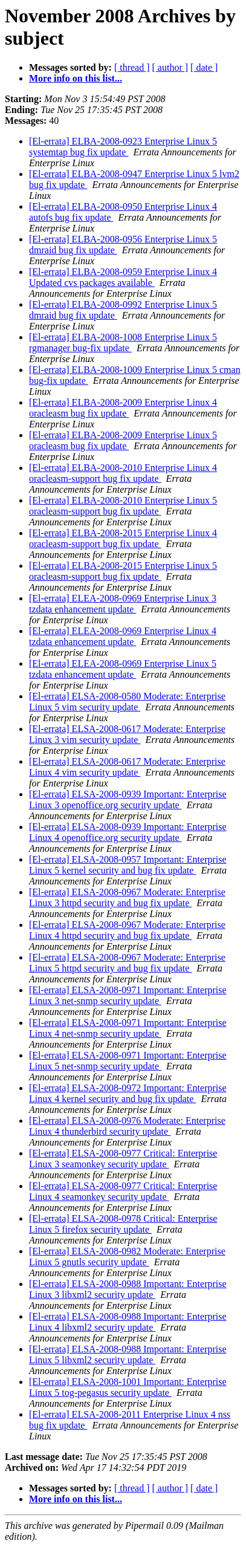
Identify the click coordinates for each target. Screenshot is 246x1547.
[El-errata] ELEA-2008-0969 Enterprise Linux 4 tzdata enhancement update (122, 636)
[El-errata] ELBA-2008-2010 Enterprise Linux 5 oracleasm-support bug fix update (123, 505)
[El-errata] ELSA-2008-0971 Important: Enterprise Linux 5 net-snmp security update (128, 1060)
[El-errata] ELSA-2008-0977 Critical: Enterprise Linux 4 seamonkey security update (123, 1191)
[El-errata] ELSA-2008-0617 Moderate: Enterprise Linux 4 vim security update (127, 766)
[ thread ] (132, 67)
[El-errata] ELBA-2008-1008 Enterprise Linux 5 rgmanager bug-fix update (123, 342)
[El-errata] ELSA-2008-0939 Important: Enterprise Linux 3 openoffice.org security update (128, 799)
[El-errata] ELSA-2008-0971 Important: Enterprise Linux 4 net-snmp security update (128, 1028)
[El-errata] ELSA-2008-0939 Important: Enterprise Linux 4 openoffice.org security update (128, 832)
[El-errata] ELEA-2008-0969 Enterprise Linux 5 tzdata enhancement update (122, 668)
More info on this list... (75, 78)
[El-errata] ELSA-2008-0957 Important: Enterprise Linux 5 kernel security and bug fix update (128, 864)
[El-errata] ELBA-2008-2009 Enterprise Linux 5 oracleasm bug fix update (123, 440)
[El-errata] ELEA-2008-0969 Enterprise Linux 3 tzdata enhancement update (122, 603)
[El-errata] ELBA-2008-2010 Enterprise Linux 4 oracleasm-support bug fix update (123, 473)
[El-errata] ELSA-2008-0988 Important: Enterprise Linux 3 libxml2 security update (128, 1289)
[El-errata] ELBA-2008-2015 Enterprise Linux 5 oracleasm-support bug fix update (123, 571)
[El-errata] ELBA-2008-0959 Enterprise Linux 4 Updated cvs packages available (123, 277)
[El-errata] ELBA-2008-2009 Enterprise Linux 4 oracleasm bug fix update (123, 407)
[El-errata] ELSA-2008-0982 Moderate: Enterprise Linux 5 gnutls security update (127, 1256)
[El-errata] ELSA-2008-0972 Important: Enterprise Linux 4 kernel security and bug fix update (128, 1093)
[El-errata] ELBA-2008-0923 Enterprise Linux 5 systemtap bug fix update (123, 146)
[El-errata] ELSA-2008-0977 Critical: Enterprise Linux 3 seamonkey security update (123, 1158)
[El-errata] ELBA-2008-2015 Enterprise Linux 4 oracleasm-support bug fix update (123, 538)
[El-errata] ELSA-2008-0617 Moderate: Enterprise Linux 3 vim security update (127, 734)
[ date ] (204, 67)
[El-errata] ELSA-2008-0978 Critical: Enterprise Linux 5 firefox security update (123, 1223)
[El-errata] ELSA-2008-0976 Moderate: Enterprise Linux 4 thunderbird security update (127, 1126)
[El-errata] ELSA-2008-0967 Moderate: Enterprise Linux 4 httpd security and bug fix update (127, 930)
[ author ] (170, 67)
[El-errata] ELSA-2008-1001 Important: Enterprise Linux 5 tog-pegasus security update (128, 1387)
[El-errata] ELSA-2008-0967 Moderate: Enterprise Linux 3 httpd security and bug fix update (127, 897)
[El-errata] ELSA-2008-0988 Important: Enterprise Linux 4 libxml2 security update (128, 1321)
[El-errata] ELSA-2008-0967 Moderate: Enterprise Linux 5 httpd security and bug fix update (127, 962)
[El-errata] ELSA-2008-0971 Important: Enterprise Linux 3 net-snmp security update (128, 995)
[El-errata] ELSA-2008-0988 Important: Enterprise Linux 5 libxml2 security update (128, 1354)
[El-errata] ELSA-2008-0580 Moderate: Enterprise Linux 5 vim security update (127, 701)
